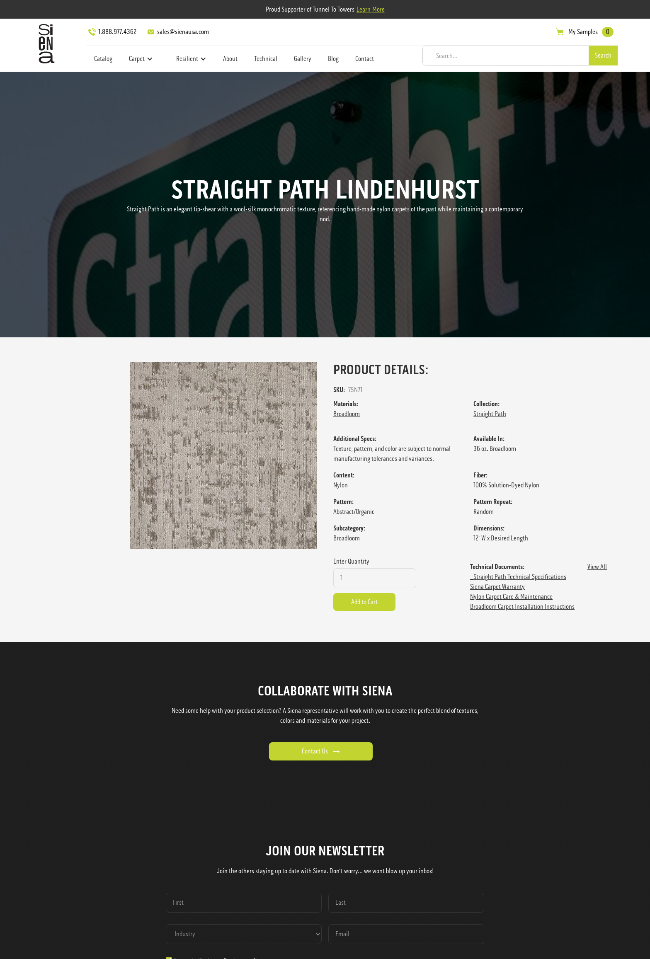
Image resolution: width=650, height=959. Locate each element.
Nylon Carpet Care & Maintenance (511, 597)
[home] (44, 43)
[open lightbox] (223, 455)
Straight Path (489, 414)
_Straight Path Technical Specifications (518, 577)
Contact (364, 59)
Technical (265, 59)
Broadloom (346, 414)
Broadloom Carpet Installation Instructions (522, 606)
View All (597, 567)
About (230, 59)
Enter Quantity (351, 561)
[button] (141, 59)
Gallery (302, 59)
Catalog (103, 59)
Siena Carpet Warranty (497, 587)
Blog (333, 59)
